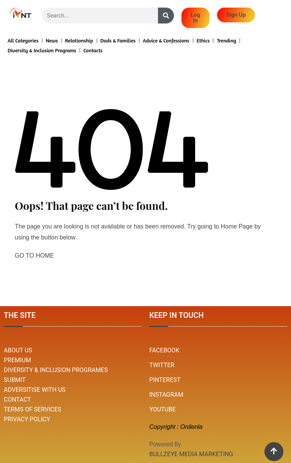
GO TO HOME (34, 255)
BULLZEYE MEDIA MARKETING (191, 454)
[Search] (166, 15)
